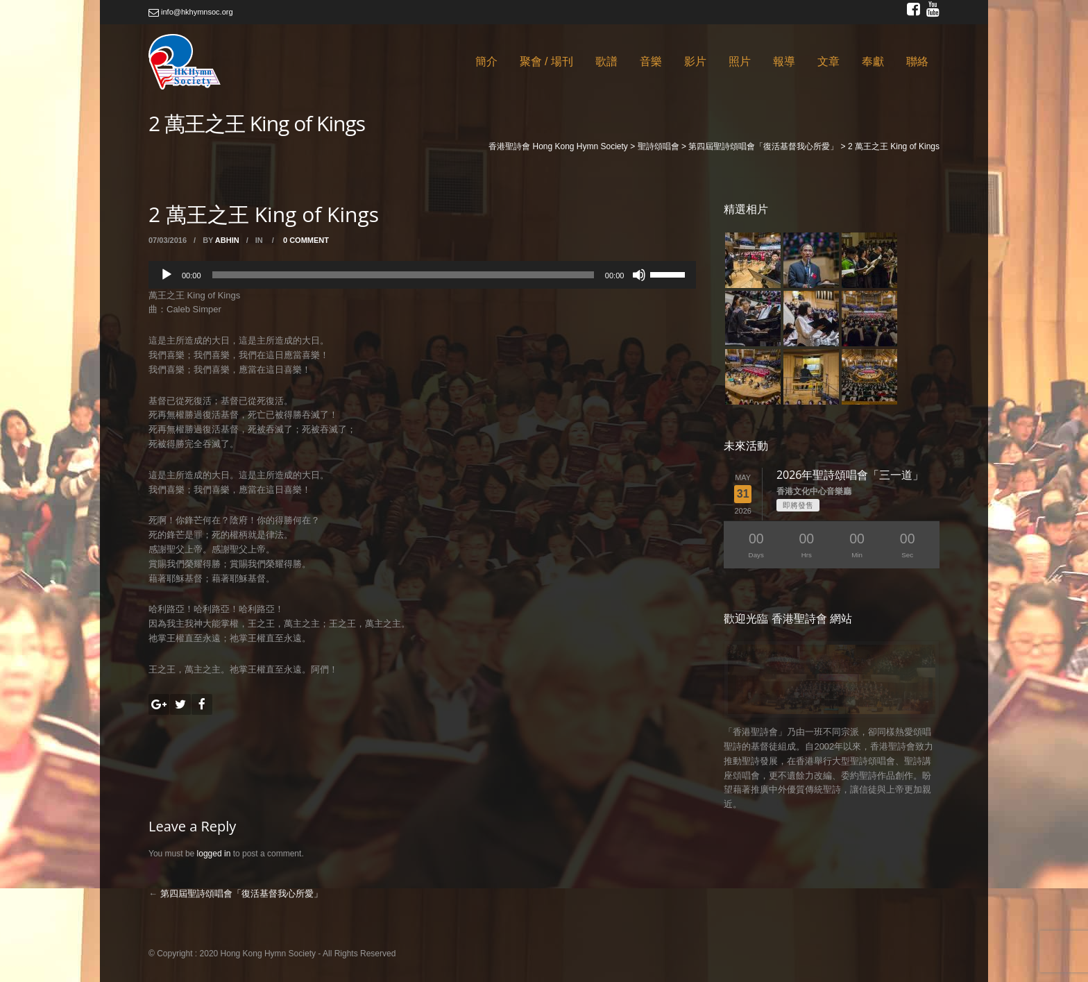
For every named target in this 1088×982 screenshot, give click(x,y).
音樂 (651, 61)
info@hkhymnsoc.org (190, 12)
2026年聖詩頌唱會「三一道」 (850, 474)
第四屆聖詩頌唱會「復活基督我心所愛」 (241, 893)
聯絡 (917, 61)
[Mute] (639, 275)
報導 (784, 61)
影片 (695, 61)
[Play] (166, 275)
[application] (422, 275)
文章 (828, 61)
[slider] (403, 274)
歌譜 (606, 61)
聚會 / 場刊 (546, 61)
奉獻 (873, 61)
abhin (227, 240)
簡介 (486, 61)
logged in (214, 853)
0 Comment (306, 240)
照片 (740, 61)
